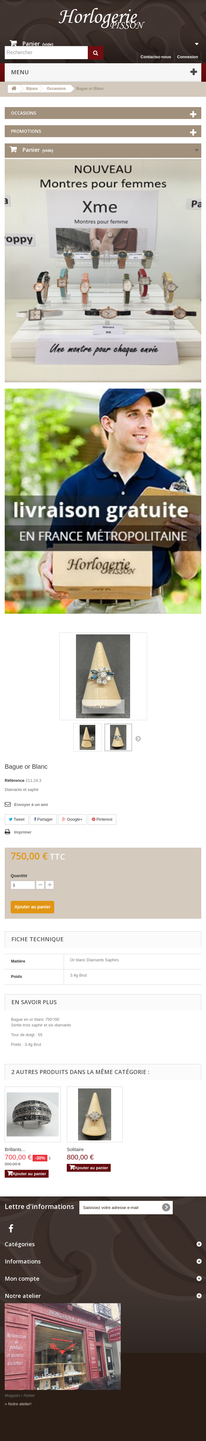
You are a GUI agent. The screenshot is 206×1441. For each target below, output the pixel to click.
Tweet (16, 819)
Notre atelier (23, 1295)
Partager (43, 819)
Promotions (26, 131)
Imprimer (23, 832)
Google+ (72, 819)
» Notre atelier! (18, 1404)
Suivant (138, 738)
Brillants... (15, 1149)
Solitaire (75, 1149)
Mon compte (22, 1278)
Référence (14, 780)
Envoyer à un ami (31, 804)
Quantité (19, 875)
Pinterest (102, 819)
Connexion (187, 56)
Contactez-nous (155, 56)
